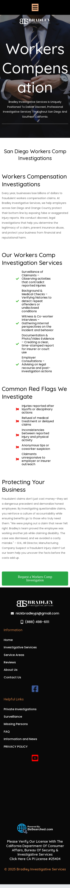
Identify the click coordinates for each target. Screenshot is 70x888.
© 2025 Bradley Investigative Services (35, 869)
